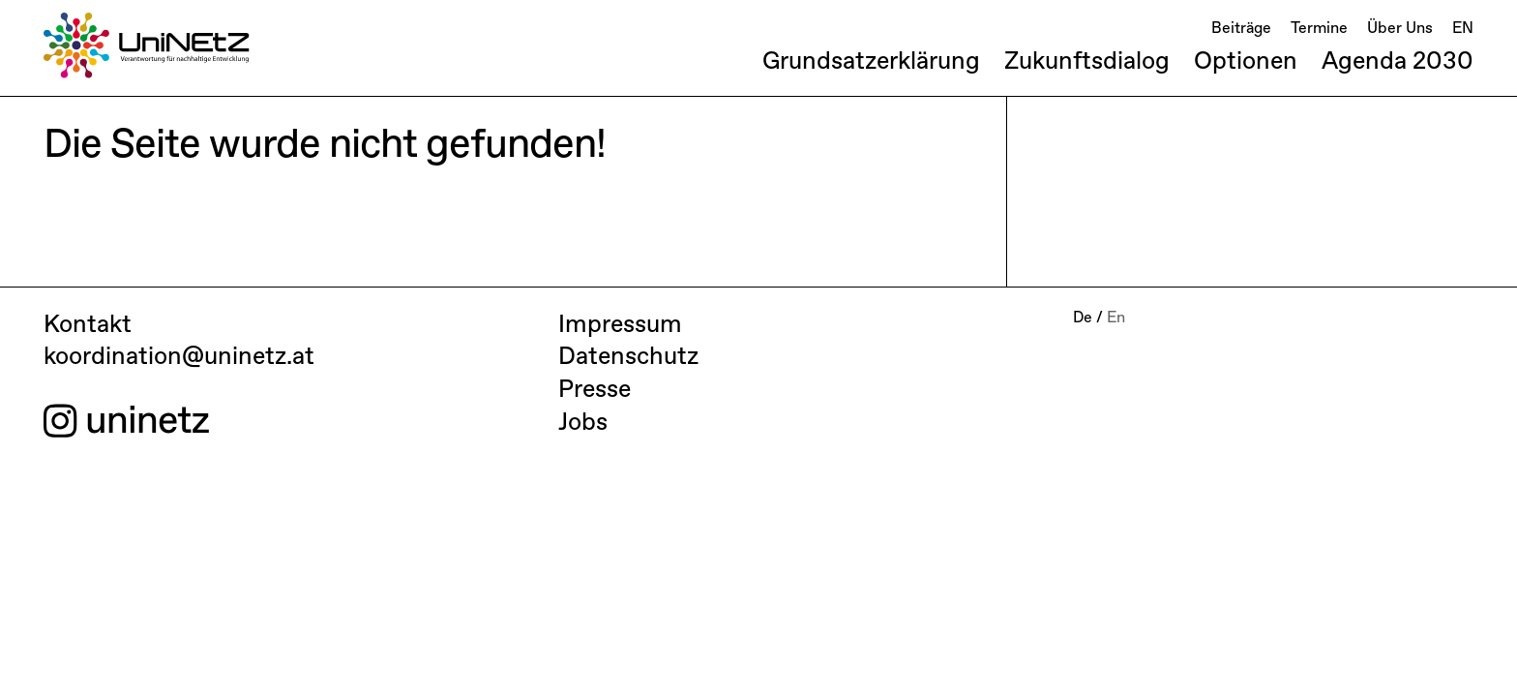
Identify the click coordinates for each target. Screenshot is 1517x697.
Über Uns (1400, 29)
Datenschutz (628, 357)
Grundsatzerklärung (871, 62)
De (1082, 318)
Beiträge (1241, 29)
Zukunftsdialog (1087, 62)
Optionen (1245, 62)
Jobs (583, 423)
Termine (1319, 29)
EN (1462, 29)
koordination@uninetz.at (179, 357)
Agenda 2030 (1397, 62)
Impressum (620, 325)
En (1116, 318)
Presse (594, 390)
